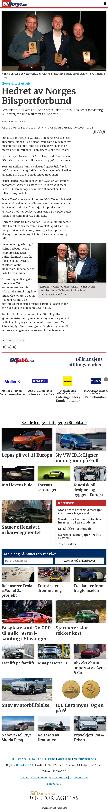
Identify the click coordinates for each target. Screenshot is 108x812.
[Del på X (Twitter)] (99, 132)
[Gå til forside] (14, 3)
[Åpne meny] (105, 3)
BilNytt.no (35, 758)
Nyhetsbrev (81, 777)
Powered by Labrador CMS (54, 808)
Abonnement (39, 777)
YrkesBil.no (64, 758)
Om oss (24, 777)
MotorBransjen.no (85, 758)
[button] (106, 379)
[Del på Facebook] (95, 132)
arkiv (20, 340)
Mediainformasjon (60, 777)
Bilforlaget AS (24, 765)
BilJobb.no (49, 758)
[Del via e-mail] (104, 132)
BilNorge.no (19, 758)
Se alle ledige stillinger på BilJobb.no (54, 422)
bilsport (8, 340)
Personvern (54, 783)
